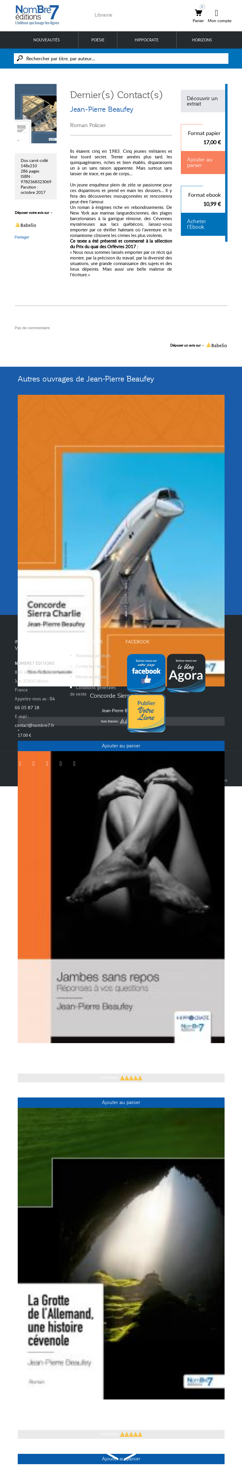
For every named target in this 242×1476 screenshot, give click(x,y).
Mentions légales (92, 677)
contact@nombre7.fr (34, 725)
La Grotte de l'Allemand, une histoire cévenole (121, 1408)
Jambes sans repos (121, 1052)
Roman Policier (88, 125)
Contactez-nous (90, 666)
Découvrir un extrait (202, 101)
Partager (22, 237)
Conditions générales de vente (93, 691)
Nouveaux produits (93, 655)
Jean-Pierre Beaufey (102, 109)
